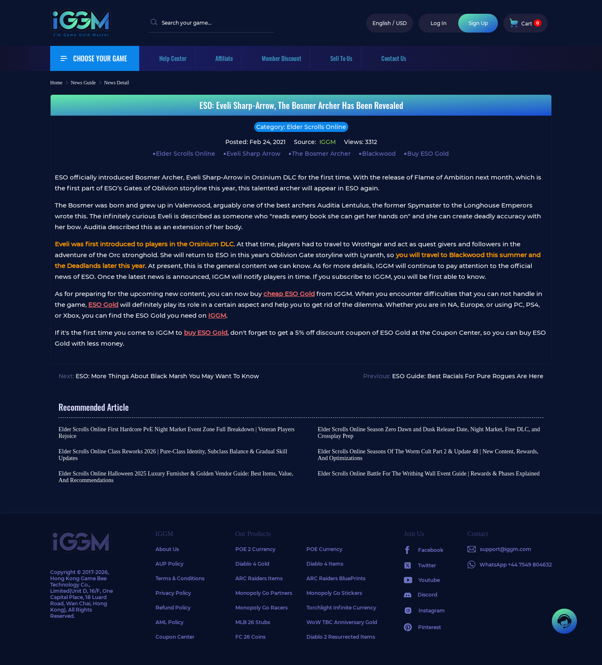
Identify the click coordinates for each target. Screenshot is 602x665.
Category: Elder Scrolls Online (301, 127)
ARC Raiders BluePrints (335, 578)
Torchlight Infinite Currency (341, 607)
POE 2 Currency (255, 549)
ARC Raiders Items (259, 578)
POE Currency (324, 549)
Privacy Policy (173, 593)
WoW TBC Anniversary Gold (341, 622)
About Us (167, 549)
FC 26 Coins (250, 637)
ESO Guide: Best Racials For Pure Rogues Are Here (467, 376)
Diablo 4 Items (324, 564)
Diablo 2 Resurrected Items (340, 637)
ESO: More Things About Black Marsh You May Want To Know (167, 376)
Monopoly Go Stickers (334, 593)
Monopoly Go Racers (261, 607)
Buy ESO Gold (428, 153)
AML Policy (170, 622)
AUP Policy (170, 564)
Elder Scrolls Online (185, 153)
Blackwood (379, 153)
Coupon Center (175, 637)
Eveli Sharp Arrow (254, 153)
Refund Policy (173, 607)
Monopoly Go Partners (263, 593)
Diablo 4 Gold (252, 564)
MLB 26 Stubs (252, 622)
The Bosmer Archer (321, 153)
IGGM (327, 142)
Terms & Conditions (180, 578)
